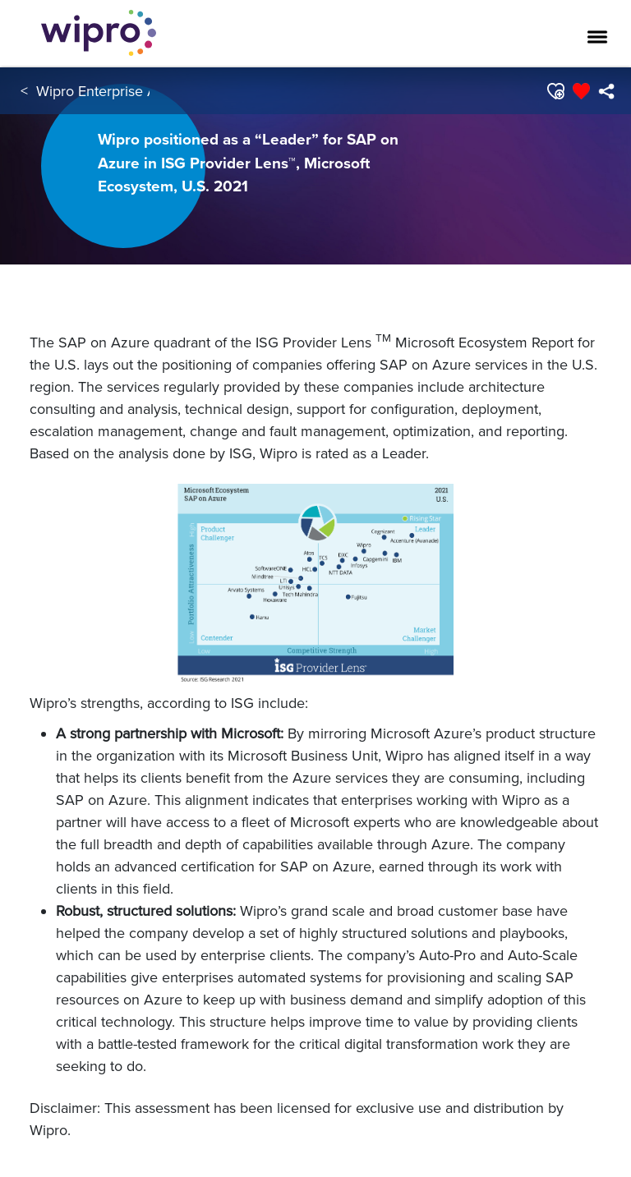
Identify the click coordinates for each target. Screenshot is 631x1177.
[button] (555, 91)
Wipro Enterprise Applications (130, 90)
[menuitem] (606, 91)
